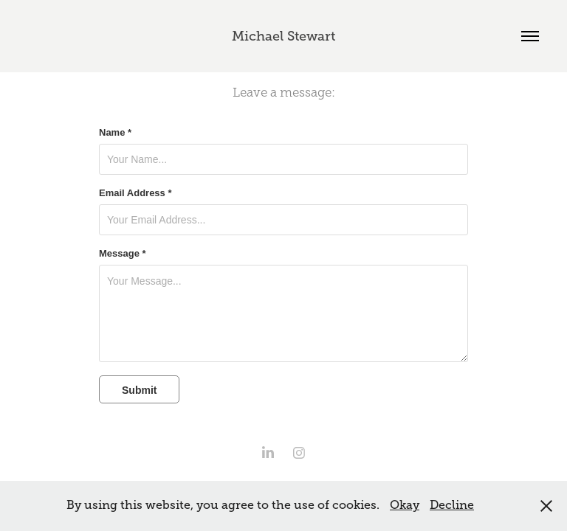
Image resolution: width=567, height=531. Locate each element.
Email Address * (135, 193)
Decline (452, 505)
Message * (122, 254)
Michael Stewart (283, 36)
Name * (115, 133)
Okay (404, 505)
